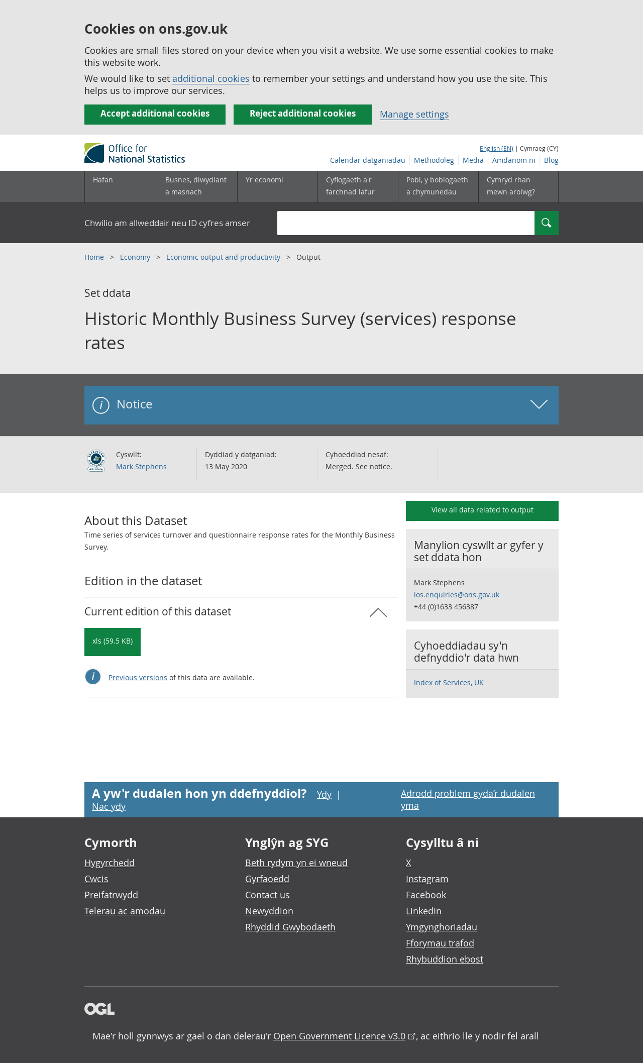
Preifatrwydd (111, 895)
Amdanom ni (513, 160)
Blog (551, 160)
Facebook (426, 895)
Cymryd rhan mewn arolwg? (511, 185)
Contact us (267, 895)
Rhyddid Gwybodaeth (290, 927)
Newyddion (269, 911)
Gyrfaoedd (267, 879)
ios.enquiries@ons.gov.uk (456, 594)
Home (95, 257)
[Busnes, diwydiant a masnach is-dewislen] (197, 186)
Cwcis (96, 879)
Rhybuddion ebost (444, 959)
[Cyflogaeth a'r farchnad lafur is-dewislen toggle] (357, 186)
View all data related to (482, 509)
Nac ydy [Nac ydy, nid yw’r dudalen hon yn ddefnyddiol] (109, 806)
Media (473, 160)
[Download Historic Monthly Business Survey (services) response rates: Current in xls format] (112, 642)
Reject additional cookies (303, 113)
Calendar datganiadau (367, 160)
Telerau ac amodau (124, 911)
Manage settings (414, 114)
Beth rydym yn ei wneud (296, 863)
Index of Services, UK (449, 682)
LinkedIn (424, 911)
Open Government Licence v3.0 (339, 1036)
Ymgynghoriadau (441, 927)
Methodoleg (434, 160)
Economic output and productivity (224, 257)
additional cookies (211, 78)
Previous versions (139, 677)
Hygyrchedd (109, 863)
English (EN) (496, 148)
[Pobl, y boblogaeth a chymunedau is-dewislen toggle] (438, 186)
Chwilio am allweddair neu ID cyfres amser (167, 223)
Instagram (427, 879)
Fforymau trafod (440, 943)
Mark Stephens (141, 466)
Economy (136, 257)
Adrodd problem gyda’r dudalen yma (468, 799)
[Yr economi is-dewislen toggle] (277, 186)
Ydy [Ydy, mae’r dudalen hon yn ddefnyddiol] (324, 794)
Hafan (103, 179)
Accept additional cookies (154, 113)
